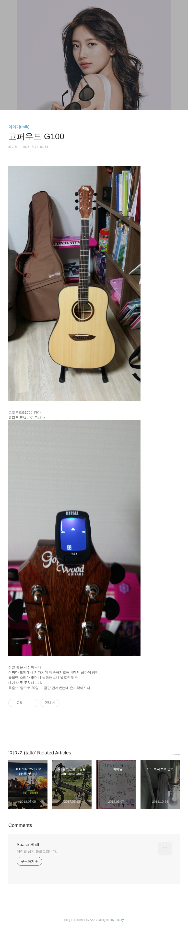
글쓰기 (69, 100)
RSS (102, 100)
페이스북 (82, 731)
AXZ (92, 920)
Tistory (119, 920)
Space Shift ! (29, 844)
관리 (119, 100)
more (176, 754)
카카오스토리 (94, 731)
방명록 (85, 100)
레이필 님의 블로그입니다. (37, 851)
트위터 (105, 731)
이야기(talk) (18, 127)
